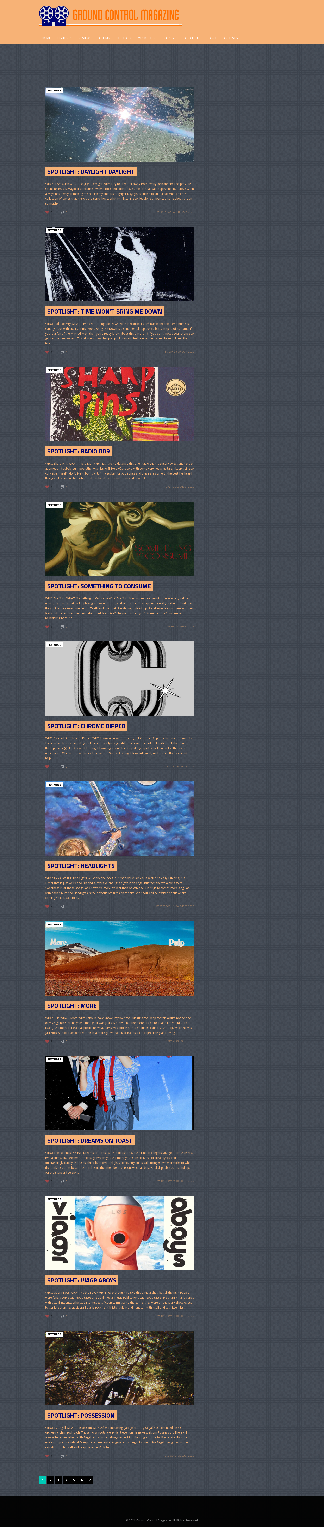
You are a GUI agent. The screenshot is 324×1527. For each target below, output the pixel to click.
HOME (46, 38)
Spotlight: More (72, 1005)
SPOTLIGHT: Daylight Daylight (91, 171)
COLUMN (104, 38)
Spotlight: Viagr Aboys (81, 1280)
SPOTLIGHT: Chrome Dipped (86, 726)
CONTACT (171, 38)
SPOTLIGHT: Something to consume (99, 586)
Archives (230, 38)
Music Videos (148, 38)
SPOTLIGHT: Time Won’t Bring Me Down (104, 311)
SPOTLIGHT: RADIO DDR (78, 451)
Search (211, 38)
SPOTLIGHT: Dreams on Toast (89, 1140)
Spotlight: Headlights (81, 865)
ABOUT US (192, 38)
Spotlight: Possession (80, 1415)
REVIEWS (85, 38)
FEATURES (64, 38)
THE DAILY (124, 38)
